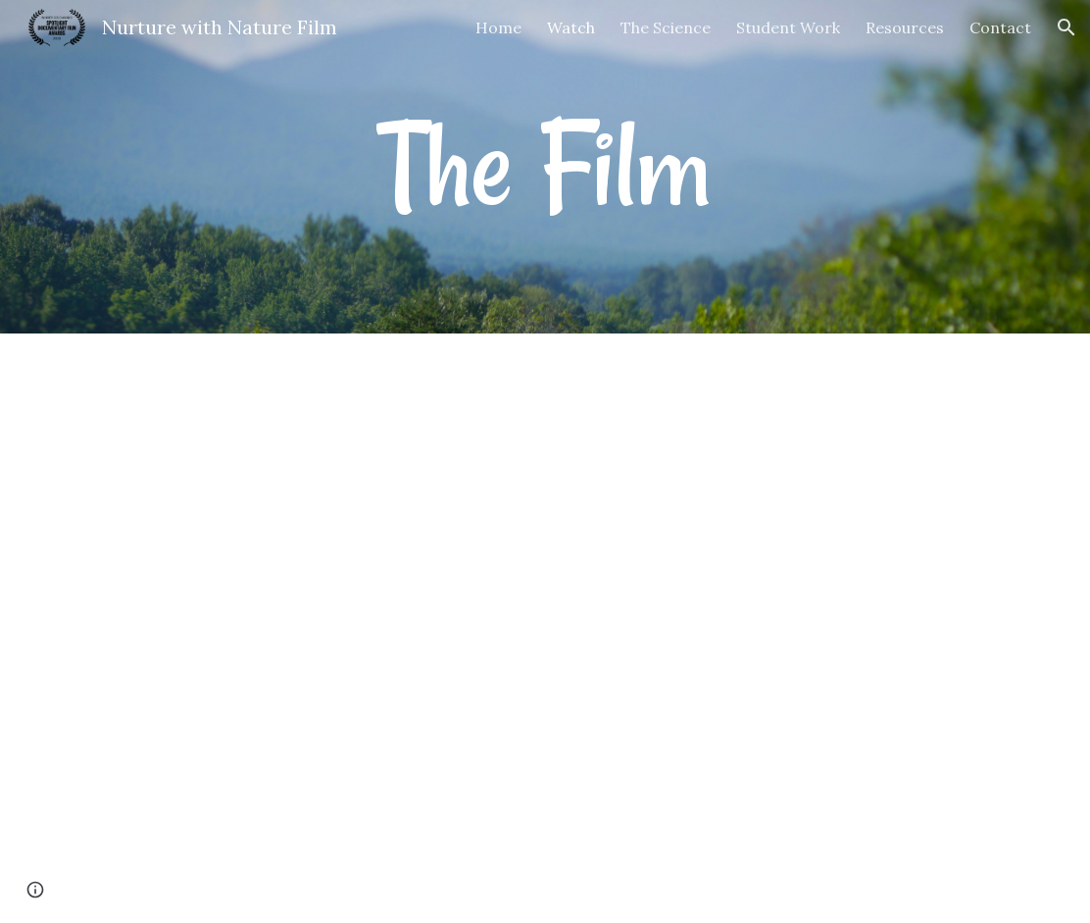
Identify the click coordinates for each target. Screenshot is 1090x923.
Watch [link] (571, 27)
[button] (1066, 27)
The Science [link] (665, 27)
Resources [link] (905, 27)
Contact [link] (1000, 27)
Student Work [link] (788, 27)
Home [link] (498, 27)
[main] (545, 166)
